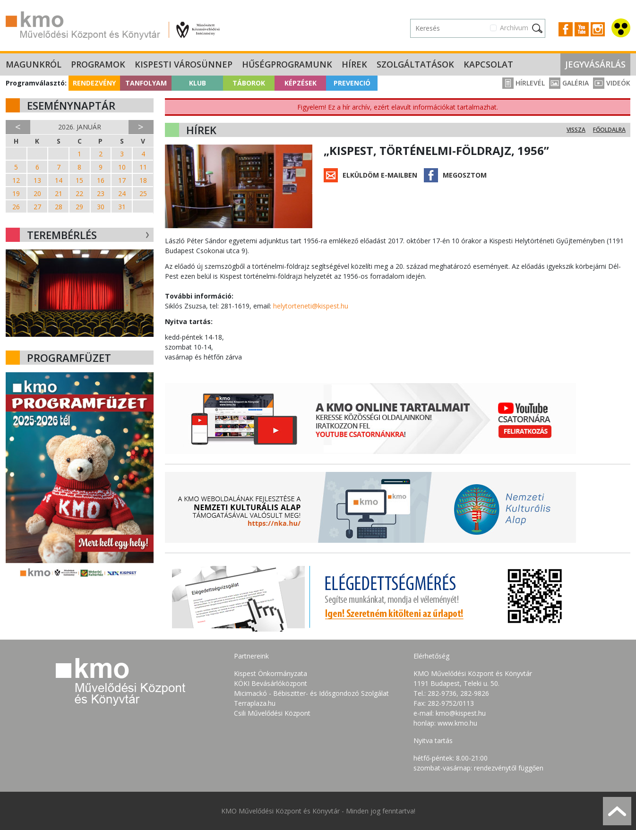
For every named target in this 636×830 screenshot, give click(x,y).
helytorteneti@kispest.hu (310, 305)
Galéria (569, 82)
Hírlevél (523, 82)
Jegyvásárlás (595, 64)
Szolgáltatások (415, 64)
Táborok (248, 82)
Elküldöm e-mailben (380, 175)
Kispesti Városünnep (183, 64)
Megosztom (465, 175)
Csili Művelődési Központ (272, 713)
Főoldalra (609, 130)
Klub (197, 82)
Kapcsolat (488, 64)
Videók (611, 82)
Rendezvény (94, 82)
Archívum (514, 27)
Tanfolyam (146, 82)
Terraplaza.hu (254, 703)
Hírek (354, 64)
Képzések (300, 82)
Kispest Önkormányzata (270, 673)
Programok (98, 64)
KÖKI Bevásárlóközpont (270, 683)
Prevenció (352, 82)
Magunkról (33, 64)
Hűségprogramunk (287, 64)
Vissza (576, 130)
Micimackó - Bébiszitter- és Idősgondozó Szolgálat (311, 693)
